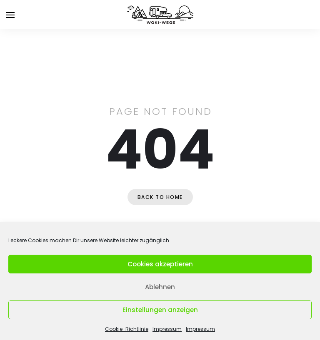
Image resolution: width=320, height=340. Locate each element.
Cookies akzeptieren (160, 264)
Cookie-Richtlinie (126, 329)
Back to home (160, 197)
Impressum (167, 329)
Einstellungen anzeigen (160, 309)
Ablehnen (160, 287)
